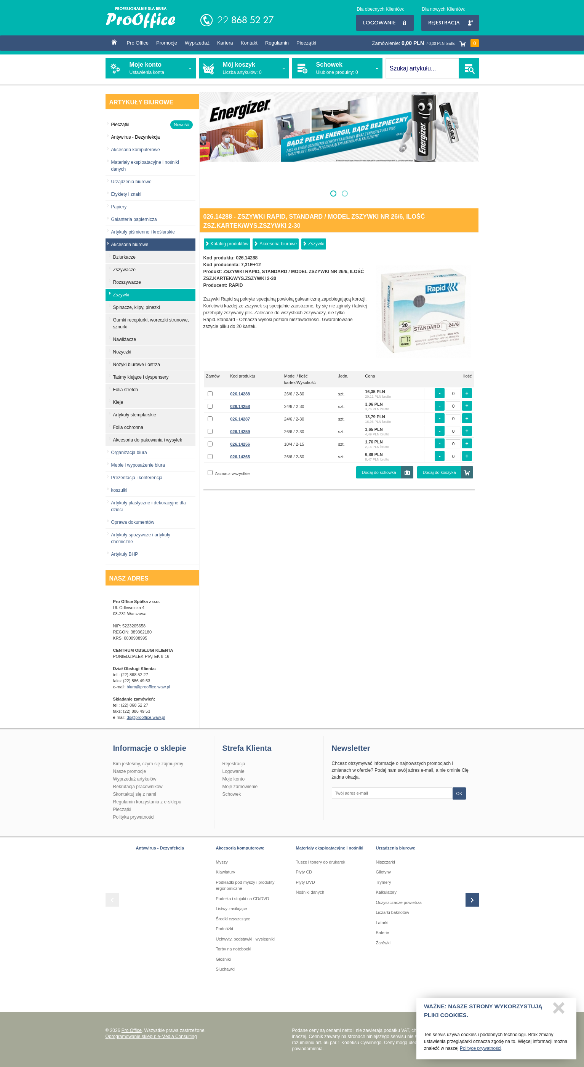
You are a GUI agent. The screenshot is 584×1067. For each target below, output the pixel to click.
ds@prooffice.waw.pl (146, 717)
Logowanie (385, 23)
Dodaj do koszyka (439, 472)
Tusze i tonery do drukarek (321, 862)
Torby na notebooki (233, 949)
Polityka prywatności (134, 817)
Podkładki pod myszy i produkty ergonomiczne (245, 885)
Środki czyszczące (233, 919)
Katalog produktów (229, 243)
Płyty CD (304, 872)
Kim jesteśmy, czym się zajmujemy (148, 763)
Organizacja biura (129, 452)
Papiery (119, 207)
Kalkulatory (386, 892)
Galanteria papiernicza (134, 219)
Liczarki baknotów (392, 912)
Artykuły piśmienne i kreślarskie (143, 232)
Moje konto (233, 779)
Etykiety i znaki (126, 194)
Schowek (231, 794)
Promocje (166, 43)
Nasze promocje (129, 771)
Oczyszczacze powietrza (399, 902)
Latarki (382, 922)
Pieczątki (306, 43)
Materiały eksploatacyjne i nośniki (329, 848)
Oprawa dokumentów (132, 522)
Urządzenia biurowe (131, 181)
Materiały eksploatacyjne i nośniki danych (145, 166)
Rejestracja (450, 23)
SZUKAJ (469, 68)
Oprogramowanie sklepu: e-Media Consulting (151, 1036)
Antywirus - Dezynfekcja (160, 848)
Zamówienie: (425, 43)
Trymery (383, 882)
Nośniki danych (310, 892)
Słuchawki (225, 969)
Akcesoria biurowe (278, 243)
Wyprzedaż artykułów (135, 779)
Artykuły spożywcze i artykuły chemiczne (140, 538)
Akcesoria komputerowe (135, 149)
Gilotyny (383, 872)
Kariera (225, 43)
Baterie (382, 932)
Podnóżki (224, 928)
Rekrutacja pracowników (138, 786)
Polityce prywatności (480, 1050)
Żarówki (383, 943)
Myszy (222, 862)
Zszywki (316, 243)
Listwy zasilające (231, 908)
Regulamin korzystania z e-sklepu (147, 802)
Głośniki (223, 959)
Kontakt (249, 43)
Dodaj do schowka (379, 472)
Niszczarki (385, 862)
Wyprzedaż (197, 43)
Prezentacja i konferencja (137, 477)
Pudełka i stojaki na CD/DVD (242, 898)
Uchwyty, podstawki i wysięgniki (245, 939)
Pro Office (138, 43)
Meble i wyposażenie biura (138, 465)
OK (459, 793)
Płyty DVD (305, 882)
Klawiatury (225, 872)
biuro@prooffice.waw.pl (148, 687)
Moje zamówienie (240, 786)
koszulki (119, 490)
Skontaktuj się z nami (134, 794)
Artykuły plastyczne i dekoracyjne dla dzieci (148, 506)
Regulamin (277, 43)
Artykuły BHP (124, 554)
